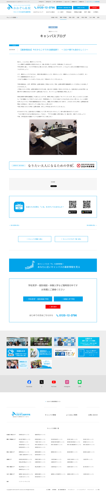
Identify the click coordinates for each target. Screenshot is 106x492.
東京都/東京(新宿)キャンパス (73, 442)
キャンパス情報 (11, 17)
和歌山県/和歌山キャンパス (25, 462)
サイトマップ (90, 489)
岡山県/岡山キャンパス (24, 466)
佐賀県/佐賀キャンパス (88, 474)
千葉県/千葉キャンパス (40, 442)
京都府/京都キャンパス (40, 459)
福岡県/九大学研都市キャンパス (58, 474)
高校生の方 (48, 1)
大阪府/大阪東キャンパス (72, 459)
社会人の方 (67, 1)
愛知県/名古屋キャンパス (88, 452)
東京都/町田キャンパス (24, 444)
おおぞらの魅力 (50, 12)
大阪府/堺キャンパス (88, 459)
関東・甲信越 (63, 17)
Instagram (67, 386)
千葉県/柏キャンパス (23, 442)
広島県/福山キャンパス (56, 466)
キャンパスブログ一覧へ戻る (72, 239)
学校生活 (68, 12)
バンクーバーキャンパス (24, 481)
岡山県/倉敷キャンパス (40, 466)
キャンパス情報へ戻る (35, 239)
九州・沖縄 (92, 17)
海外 (98, 17)
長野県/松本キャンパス (40, 447)
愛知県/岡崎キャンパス (72, 452)
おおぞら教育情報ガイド (54, 401)
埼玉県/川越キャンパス (72, 439)
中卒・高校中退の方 (57, 1)
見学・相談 (87, 12)
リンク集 (97, 489)
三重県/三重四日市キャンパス (25, 454)
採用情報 (54, 489)
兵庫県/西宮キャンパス (40, 462)
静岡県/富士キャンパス (24, 452)
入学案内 (95, 12)
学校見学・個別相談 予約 (64, 7)
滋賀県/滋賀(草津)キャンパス (25, 459)
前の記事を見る (15, 225)
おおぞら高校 (19, 8)
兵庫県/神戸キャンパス (56, 462)
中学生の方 (41, 1)
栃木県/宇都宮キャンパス (24, 439)
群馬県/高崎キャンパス (40, 439)
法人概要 (48, 489)
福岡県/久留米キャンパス (73, 474)
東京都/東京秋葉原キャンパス (57, 442)
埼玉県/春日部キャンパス (56, 439)
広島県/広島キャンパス (72, 466)
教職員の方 (74, 1)
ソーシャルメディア (81, 489)
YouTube (53, 386)
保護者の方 (81, 1)
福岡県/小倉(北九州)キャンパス (26, 474)
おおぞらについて (38, 12)
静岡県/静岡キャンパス (40, 452)
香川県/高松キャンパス (88, 466)
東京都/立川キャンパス (88, 442)
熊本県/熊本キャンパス (40, 476)
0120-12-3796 (44, 8)
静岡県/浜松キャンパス (56, 452)
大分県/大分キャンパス (24, 476)
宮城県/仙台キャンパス (24, 434)
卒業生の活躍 (77, 12)
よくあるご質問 (71, 415)
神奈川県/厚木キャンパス (88, 444)
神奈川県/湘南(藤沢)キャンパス (74, 444)
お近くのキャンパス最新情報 (92, 1)
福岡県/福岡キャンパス (40, 474)
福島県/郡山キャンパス (40, 434)
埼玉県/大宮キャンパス (88, 439)
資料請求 (94, 7)
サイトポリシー (71, 489)
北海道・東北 (54, 17)
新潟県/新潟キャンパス (24, 447)
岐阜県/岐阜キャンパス (40, 454)
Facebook (29, 386)
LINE (79, 386)
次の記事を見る (91, 225)
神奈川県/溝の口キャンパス (41, 444)
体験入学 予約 (81, 7)
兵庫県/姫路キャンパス (72, 462)
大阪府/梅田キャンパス (56, 459)
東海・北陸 (71, 17)
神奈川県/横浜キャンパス (56, 444)
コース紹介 (60, 12)
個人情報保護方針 (62, 489)
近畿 (78, 17)
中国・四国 (84, 17)
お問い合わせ (93, 415)
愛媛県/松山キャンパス (24, 469)
